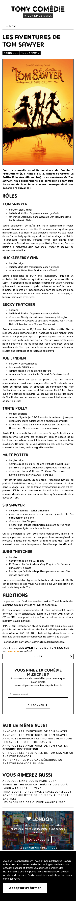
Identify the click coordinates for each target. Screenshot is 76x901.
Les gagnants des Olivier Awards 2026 (34, 802)
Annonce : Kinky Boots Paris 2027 (29, 780)
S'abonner (38, 705)
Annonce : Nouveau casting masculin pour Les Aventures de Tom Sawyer (37, 740)
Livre (38, 656)
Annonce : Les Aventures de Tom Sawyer (35, 731)
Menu (11, 26)
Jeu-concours (38, 839)
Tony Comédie (38, 9)
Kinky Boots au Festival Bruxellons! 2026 (36, 791)
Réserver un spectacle (38, 847)
